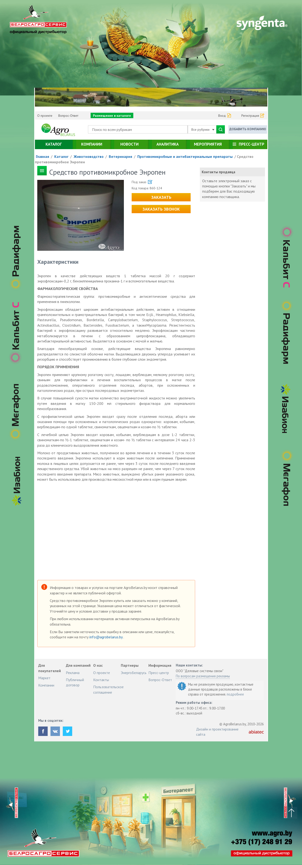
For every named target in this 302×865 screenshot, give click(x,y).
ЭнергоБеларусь (134, 672)
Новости (129, 144)
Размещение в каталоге (112, 115)
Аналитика (167, 144)
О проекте (44, 115)
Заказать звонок (161, 209)
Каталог (54, 144)
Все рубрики (202, 129)
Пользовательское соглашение (108, 689)
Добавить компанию (247, 129)
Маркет (44, 677)
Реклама (73, 672)
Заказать (161, 197)
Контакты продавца (218, 172)
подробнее (235, 694)
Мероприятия (208, 144)
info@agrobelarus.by (106, 637)
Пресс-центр (251, 144)
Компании (91, 144)
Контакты (101, 679)
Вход (222, 115)
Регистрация (250, 115)
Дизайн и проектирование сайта (217, 732)
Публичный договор (75, 682)
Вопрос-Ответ (68, 115)
